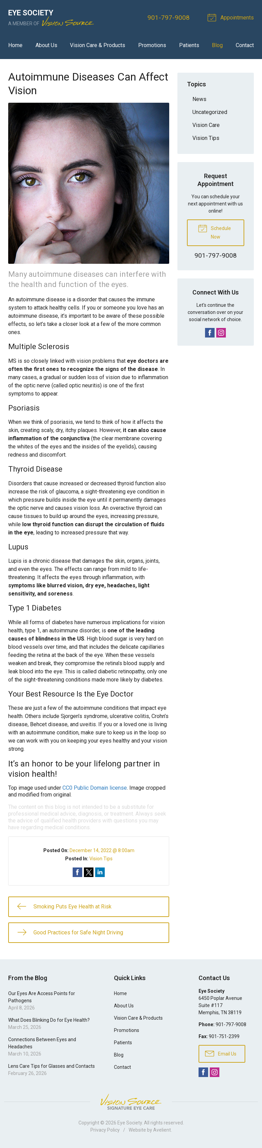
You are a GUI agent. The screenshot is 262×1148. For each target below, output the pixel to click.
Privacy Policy (105, 1130)
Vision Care (206, 125)
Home (15, 45)
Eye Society (129, 1122)
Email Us (220, 1053)
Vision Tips (101, 858)
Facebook (210, 333)
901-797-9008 (168, 17)
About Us (46, 45)
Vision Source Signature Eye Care (131, 1102)
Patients (189, 45)
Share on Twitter (88, 872)
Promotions (152, 45)
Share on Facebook (77, 872)
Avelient (162, 1130)
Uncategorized (209, 112)
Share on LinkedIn (100, 872)
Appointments (231, 17)
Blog (217, 45)
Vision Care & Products (97, 45)
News (199, 99)
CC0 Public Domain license (94, 788)
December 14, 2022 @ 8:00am (102, 850)
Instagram (221, 333)
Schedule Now (214, 231)
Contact (245, 45)
